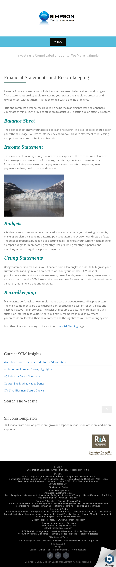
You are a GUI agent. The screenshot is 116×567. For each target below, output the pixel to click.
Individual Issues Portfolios (64, 534)
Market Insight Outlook (30, 540)
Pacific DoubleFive (52, 540)
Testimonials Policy (58, 487)
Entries (44, 549)
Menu (58, 41)
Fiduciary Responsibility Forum (74, 470)
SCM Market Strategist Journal (42, 470)
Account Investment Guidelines (33, 534)
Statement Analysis (44, 516)
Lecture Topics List (58, 484)
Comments (61, 549)
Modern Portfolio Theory (43, 520)
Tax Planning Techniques (88, 506)
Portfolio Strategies (89, 534)
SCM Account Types (58, 537)
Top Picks (93, 540)
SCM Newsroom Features (85, 481)
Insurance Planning (41, 506)
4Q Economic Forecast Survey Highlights (28, 369)
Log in (33, 549)
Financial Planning (67, 326)
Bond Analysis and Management (21, 495)
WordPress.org (78, 549)
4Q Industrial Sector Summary (22, 376)
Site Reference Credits (75, 540)
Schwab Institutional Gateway (58, 528)
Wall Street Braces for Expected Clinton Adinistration (35, 362)
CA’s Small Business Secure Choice (24, 390)
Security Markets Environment (96, 514)
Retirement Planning (64, 506)
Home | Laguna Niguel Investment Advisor (42, 476)
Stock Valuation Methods (69, 516)
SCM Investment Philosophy (71, 520)
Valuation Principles (68, 497)
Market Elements (91, 495)
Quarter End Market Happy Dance (24, 383)
